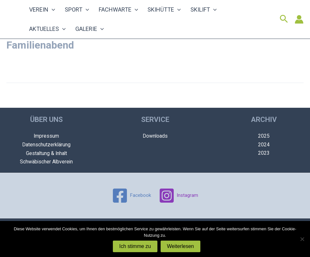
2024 (264, 145)
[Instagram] (179, 196)
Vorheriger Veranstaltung (38, 103)
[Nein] (302, 239)
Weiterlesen (180, 246)
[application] (50, 11)
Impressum (46, 136)
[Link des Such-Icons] (284, 22)
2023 (264, 153)
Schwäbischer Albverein (46, 162)
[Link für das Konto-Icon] (299, 22)
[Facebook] (131, 196)
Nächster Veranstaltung (273, 103)
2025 (264, 136)
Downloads (155, 136)
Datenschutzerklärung (46, 145)
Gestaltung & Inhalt (46, 153)
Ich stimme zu (135, 246)
